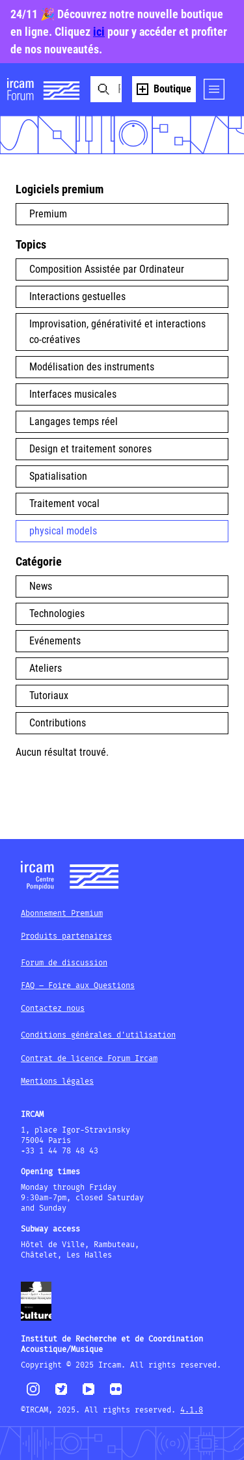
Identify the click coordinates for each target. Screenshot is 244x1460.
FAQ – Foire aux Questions (78, 986)
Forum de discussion (64, 963)
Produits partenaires (66, 936)
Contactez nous (53, 1008)
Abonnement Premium (62, 913)
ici (99, 31)
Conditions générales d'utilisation (98, 1035)
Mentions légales (57, 1081)
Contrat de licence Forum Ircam (89, 1059)
